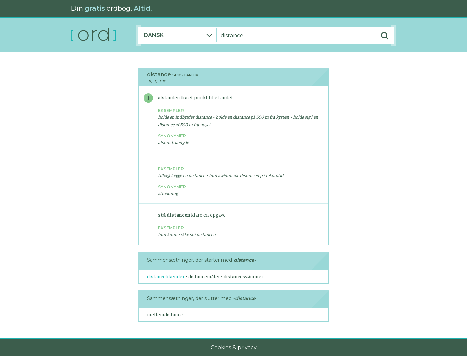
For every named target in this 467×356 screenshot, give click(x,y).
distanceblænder (166, 276)
